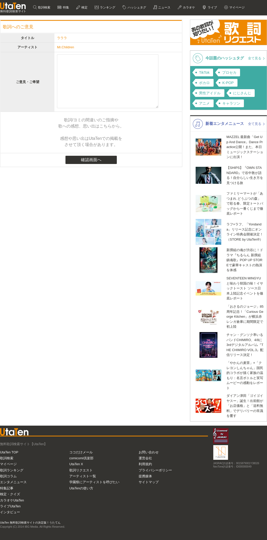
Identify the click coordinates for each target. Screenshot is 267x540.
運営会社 (145, 458)
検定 (84, 7)
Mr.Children (65, 47)
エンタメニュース (13, 482)
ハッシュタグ (136, 7)
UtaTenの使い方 (81, 488)
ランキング (107, 7)
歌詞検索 (43, 7)
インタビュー (10, 512)
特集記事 (6, 488)
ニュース (163, 7)
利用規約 (145, 464)
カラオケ (188, 7)
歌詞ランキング (11, 470)
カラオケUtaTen (12, 500)
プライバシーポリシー (155, 470)
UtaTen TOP (9, 452)
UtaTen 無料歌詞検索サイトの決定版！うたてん (30, 522)
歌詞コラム (8, 476)
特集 (65, 7)
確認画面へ (91, 160)
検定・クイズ (10, 494)
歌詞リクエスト (81, 470)
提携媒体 (145, 476)
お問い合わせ (149, 452)
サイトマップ (149, 482)
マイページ (236, 7)
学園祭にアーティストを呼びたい (94, 482)
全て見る (255, 58)
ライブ (212, 7)
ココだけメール (81, 452)
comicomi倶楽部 (81, 458)
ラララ (62, 38)
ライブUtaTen (10, 506)
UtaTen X (76, 464)
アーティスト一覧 (82, 476)
